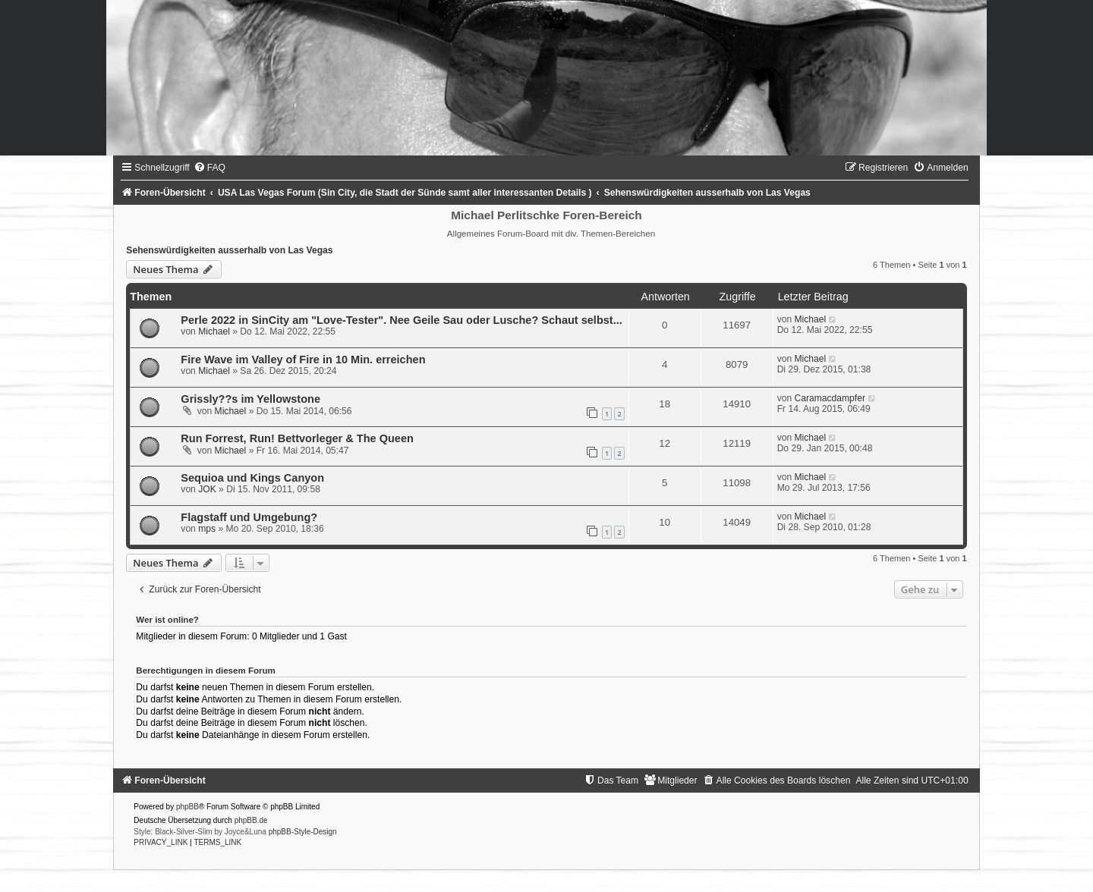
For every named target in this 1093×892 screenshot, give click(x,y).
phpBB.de (251, 820)
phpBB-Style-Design (303, 832)
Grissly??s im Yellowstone (250, 399)
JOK (207, 489)
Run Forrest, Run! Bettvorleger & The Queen (297, 438)
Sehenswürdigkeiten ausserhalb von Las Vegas (229, 250)
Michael (214, 331)
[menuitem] (209, 167)
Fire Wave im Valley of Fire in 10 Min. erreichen (303, 359)
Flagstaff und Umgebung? (249, 517)
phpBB (187, 806)
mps (207, 528)
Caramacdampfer (830, 398)
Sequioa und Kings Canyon (252, 478)
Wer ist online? (167, 619)
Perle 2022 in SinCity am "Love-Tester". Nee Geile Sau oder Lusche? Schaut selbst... (401, 320)
